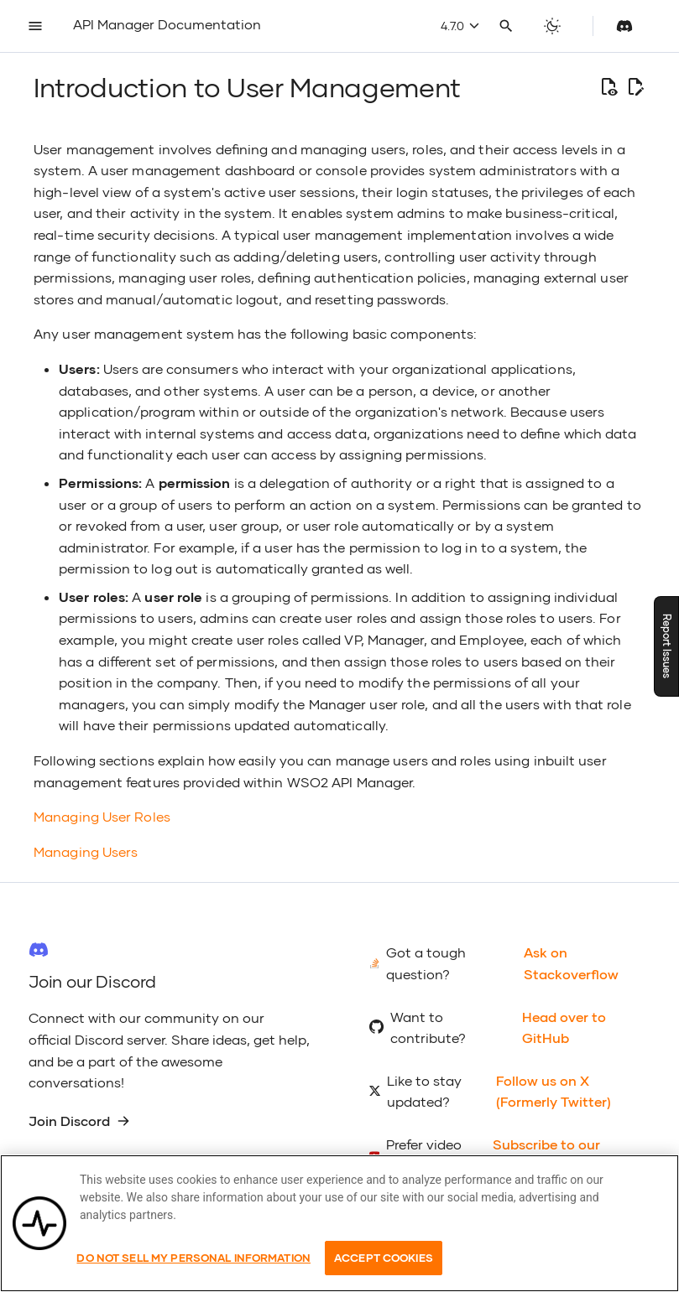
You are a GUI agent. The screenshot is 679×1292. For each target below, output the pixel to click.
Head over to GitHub (564, 1027)
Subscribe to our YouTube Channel (549, 1155)
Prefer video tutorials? (424, 1155)
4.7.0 (460, 25)
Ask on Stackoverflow (571, 963)
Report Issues (667, 646)
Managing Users (86, 851)
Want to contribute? (428, 1027)
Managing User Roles (102, 816)
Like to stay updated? (424, 1091)
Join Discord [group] (79, 1121)
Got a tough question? (426, 963)
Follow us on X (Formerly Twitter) (553, 1091)
